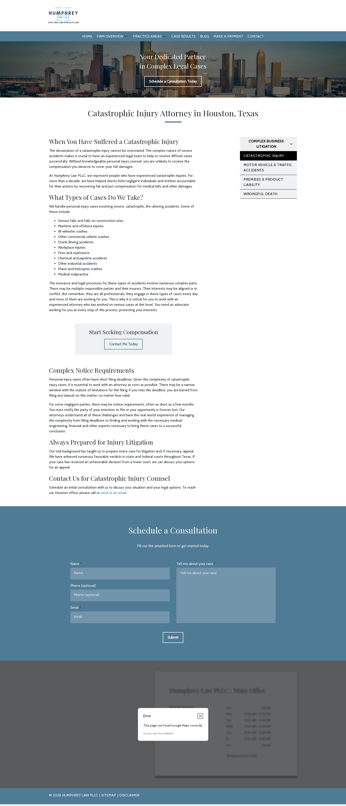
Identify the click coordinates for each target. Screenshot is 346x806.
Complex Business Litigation (266, 144)
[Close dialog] (200, 716)
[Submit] (173, 637)
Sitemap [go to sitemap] (108, 795)
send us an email (113, 493)
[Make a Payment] (228, 36)
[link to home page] (63, 15)
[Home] (87, 36)
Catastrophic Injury (264, 156)
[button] (126, 36)
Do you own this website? (158, 733)
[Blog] (204, 36)
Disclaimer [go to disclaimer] (129, 795)
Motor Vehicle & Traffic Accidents (268, 167)
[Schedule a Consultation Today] (173, 81)
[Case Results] (183, 36)
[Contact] (256, 36)
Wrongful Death (260, 194)
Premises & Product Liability (263, 182)
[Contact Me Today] (123, 344)
